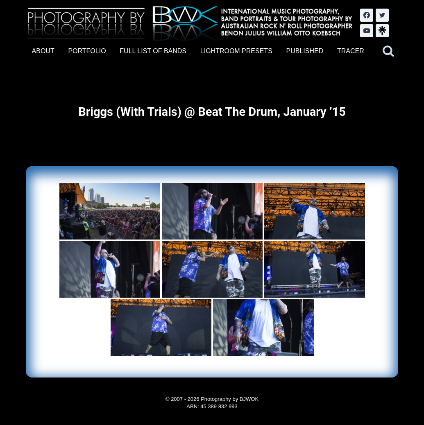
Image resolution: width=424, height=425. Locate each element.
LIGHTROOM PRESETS (236, 50)
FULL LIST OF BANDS (153, 50)
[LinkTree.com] (382, 30)
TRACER (350, 50)
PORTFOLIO (87, 50)
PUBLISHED (305, 50)
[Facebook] (366, 15)
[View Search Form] (388, 51)
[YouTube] (366, 30)
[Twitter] (382, 15)
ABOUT (43, 50)
